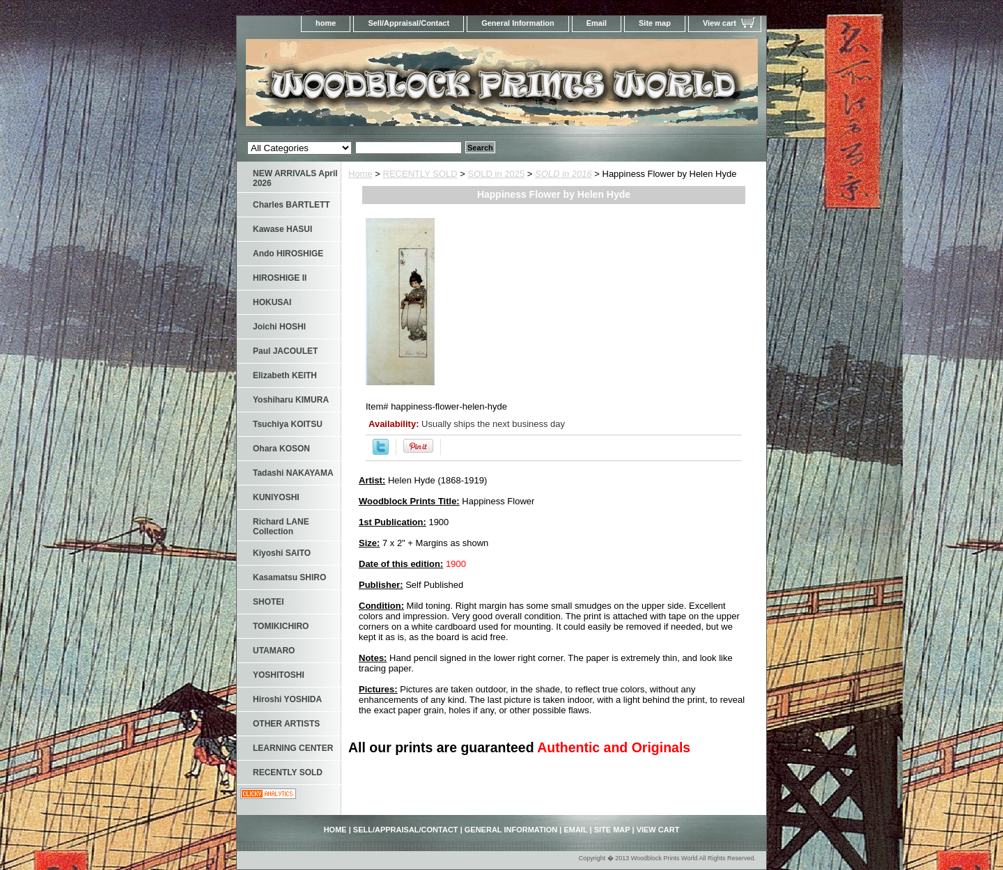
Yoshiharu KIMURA (291, 400)
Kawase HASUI (282, 229)
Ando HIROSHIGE (288, 253)
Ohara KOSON (281, 448)
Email (596, 23)
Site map (655, 23)
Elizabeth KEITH (285, 375)
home (326, 23)
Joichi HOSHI (279, 327)
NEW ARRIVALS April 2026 (295, 178)
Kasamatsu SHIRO (289, 577)
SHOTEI (268, 602)
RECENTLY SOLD (420, 174)
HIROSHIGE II (279, 278)
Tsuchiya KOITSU (287, 424)
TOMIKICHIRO (281, 626)
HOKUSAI (272, 302)
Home (360, 174)
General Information (517, 23)
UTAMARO (274, 650)
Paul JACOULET (285, 351)
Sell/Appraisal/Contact (408, 23)
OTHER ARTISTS (286, 724)
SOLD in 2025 (496, 174)
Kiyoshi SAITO (282, 553)
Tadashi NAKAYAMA (293, 473)
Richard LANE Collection (281, 526)
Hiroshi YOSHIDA (287, 699)
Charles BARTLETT (291, 205)
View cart (719, 23)
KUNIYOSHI (276, 497)
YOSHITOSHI (278, 675)
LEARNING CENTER (293, 748)
